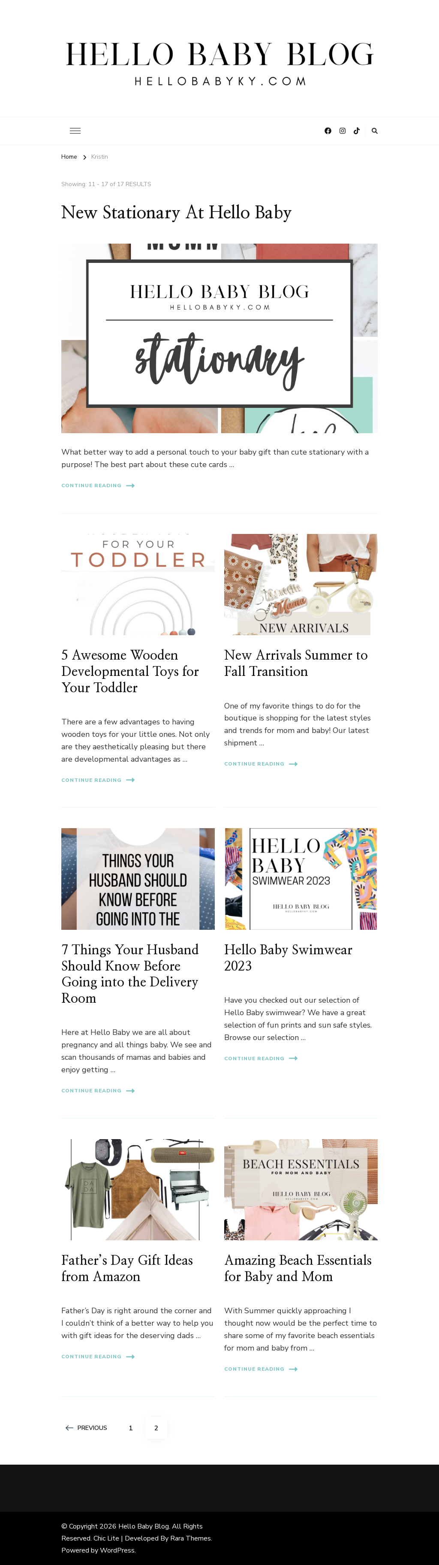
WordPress (117, 1550)
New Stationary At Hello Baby (176, 213)
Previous (86, 1428)
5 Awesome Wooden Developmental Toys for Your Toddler (130, 671)
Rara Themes (190, 1538)
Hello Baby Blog (143, 1526)
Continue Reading (98, 485)
